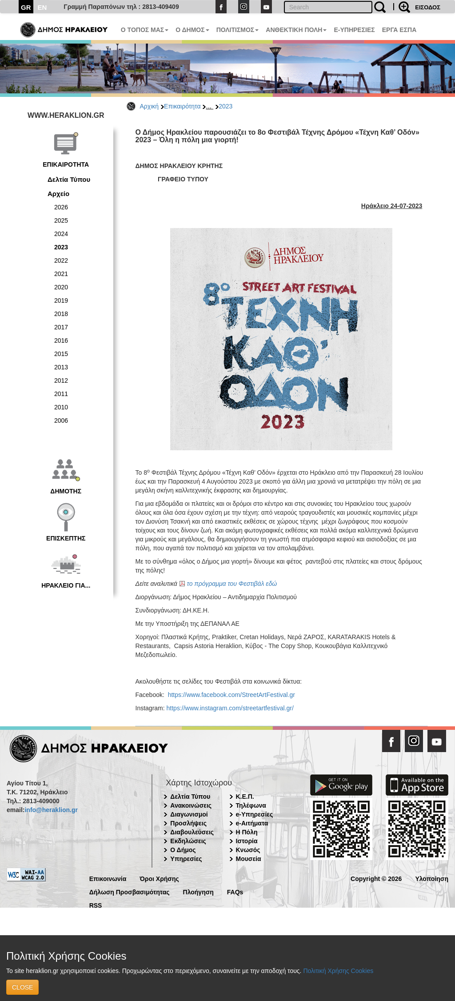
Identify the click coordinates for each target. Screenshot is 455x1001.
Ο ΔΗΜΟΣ (192, 29)
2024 (61, 233)
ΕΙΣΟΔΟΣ (427, 7)
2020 (61, 287)
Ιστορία (247, 841)
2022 (61, 260)
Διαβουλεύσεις (192, 832)
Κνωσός (248, 849)
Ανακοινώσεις (191, 805)
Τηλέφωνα (251, 805)
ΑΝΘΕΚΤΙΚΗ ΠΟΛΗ (296, 29)
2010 (61, 407)
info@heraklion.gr (50, 809)
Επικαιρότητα (182, 106)
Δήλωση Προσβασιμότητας (129, 891)
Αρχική (149, 106)
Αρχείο (58, 193)
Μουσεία (248, 858)
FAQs (235, 891)
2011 (61, 393)
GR (26, 7)
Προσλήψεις (188, 823)
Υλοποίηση (431, 878)
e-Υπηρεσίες (254, 814)
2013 (61, 367)
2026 (61, 207)
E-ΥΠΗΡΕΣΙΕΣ (354, 29)
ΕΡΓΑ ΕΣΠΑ (399, 29)
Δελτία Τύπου (69, 179)
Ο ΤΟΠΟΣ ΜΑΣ (144, 29)
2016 (61, 340)
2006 (61, 420)
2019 (61, 300)
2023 (225, 106)
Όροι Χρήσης (159, 878)
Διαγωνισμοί (189, 814)
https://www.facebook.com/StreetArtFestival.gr (231, 694)
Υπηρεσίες (186, 858)
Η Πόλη (247, 832)
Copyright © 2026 (376, 878)
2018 (61, 313)
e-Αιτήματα (252, 823)
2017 (61, 327)
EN (42, 7)
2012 (61, 380)
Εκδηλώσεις (188, 841)
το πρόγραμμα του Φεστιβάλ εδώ (232, 583)
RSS (95, 905)
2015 (61, 353)
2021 (61, 273)
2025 (61, 220)
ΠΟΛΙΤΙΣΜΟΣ (237, 29)
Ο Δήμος (183, 849)
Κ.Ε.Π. (245, 796)
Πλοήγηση (198, 891)
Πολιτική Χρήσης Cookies (338, 970)
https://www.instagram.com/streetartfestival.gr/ (230, 708)
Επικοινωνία (108, 878)
